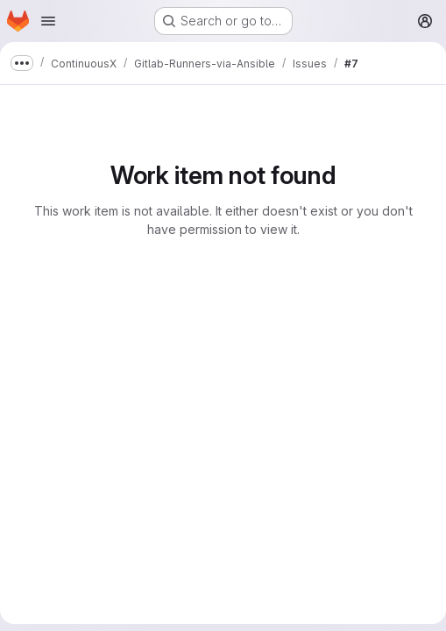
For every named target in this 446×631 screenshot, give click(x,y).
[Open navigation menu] (48, 21)
